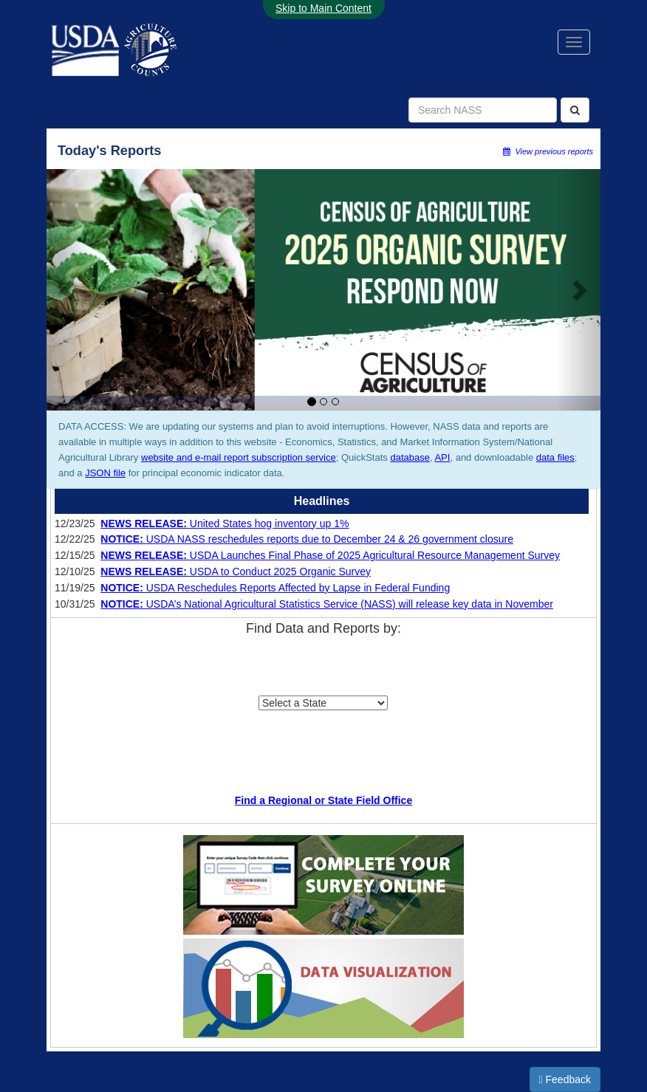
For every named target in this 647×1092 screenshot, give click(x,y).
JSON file (105, 472)
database (410, 457)
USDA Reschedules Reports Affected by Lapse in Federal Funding (275, 588)
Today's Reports (109, 150)
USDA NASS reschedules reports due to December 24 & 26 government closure (306, 539)
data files (555, 457)
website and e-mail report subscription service (238, 457)
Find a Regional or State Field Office (323, 800)
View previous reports (548, 151)
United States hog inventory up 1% (224, 523)
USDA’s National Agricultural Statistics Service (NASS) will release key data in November (326, 604)
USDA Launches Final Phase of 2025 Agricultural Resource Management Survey (330, 555)
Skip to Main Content (323, 8)
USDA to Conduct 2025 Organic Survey (235, 571)
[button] (69, 290)
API (442, 457)
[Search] (575, 110)
